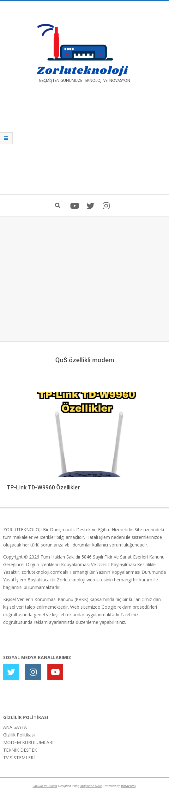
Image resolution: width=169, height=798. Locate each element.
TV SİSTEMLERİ (19, 758)
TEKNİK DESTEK (20, 750)
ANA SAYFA (15, 727)
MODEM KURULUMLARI (28, 742)
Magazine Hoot (91, 786)
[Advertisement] (84, 143)
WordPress (128, 786)
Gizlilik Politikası (19, 735)
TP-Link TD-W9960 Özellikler (43, 487)
